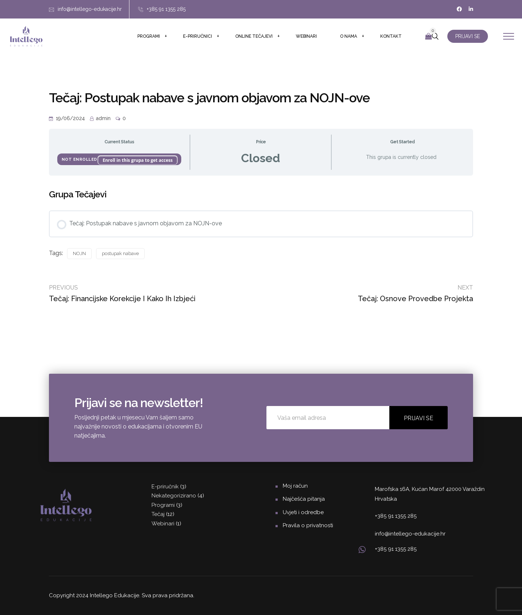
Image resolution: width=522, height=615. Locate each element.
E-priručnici (197, 36)
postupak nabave (120, 253)
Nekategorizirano (174, 495)
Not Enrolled (80, 159)
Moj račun (295, 486)
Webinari (306, 36)
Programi (148, 36)
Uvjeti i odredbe (303, 512)
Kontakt (391, 36)
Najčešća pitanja (304, 499)
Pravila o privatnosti (308, 525)
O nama (348, 36)
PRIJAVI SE (467, 36)
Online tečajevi (254, 36)
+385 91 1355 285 (166, 9)
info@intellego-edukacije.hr (90, 9)
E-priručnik (165, 486)
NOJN (79, 253)
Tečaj (158, 514)
